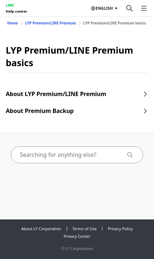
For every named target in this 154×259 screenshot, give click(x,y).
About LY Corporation (41, 228)
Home (12, 23)
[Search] (129, 8)
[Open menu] (144, 8)
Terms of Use (84, 228)
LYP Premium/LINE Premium (50, 23)
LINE (10, 5)
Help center (16, 11)
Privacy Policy (120, 228)
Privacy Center (76, 236)
